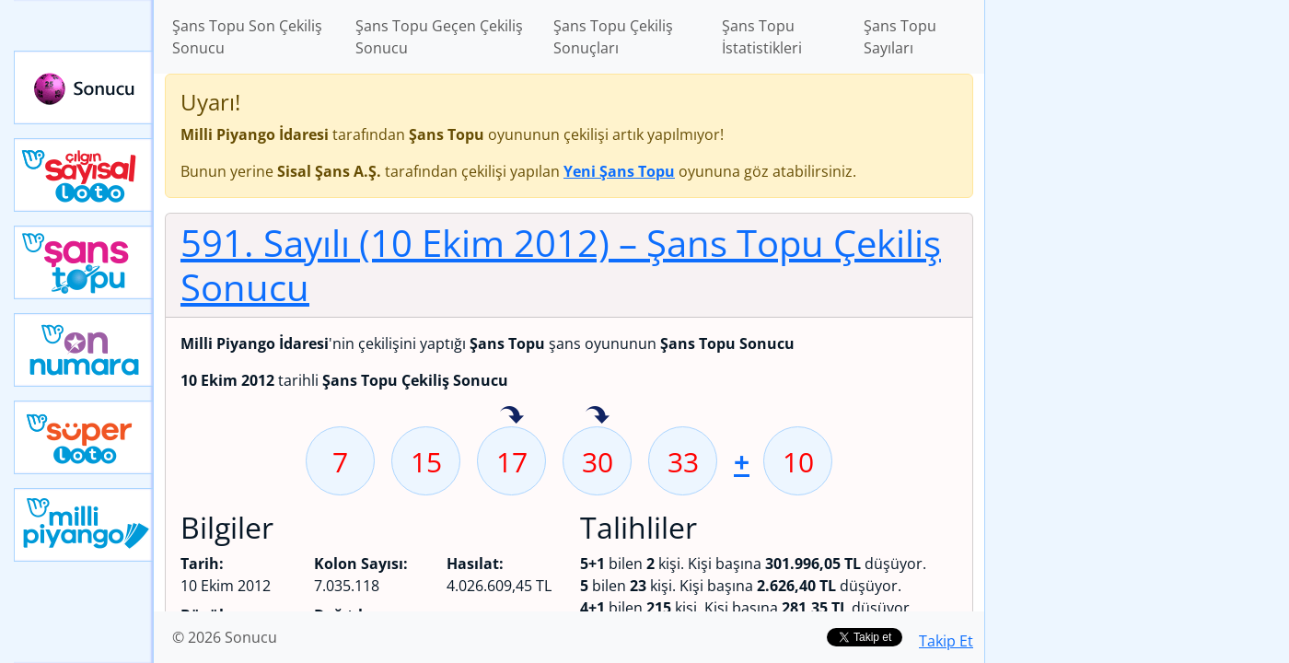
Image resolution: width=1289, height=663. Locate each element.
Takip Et (946, 641)
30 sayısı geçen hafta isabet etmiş (598, 416)
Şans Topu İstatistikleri (762, 37)
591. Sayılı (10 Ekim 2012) (560, 264)
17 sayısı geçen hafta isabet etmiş (512, 416)
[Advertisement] (1137, 291)
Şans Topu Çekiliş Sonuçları (613, 37)
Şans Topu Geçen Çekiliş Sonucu (439, 37)
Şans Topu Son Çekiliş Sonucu (247, 37)
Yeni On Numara (84, 350)
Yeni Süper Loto (84, 437)
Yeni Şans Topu (84, 262)
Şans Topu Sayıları (900, 37)
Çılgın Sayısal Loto (84, 175)
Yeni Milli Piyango (84, 525)
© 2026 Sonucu (224, 637)
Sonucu (84, 87)
